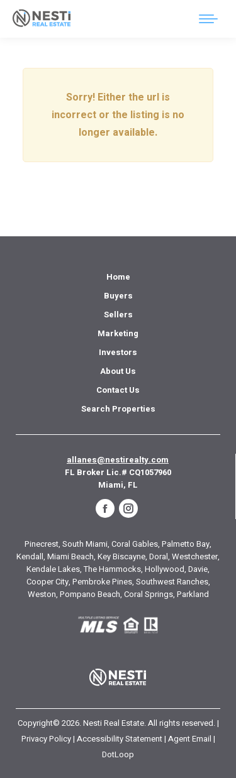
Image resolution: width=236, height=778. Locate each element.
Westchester (195, 556)
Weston (42, 594)
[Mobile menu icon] (208, 19)
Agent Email (189, 739)
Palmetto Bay (186, 544)
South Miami (85, 544)
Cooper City (47, 582)
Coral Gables (134, 544)
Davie (198, 569)
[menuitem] (118, 277)
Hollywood (164, 569)
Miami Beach (70, 556)
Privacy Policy (46, 739)
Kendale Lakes (53, 569)
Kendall (29, 556)
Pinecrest (42, 544)
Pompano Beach (90, 594)
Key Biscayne (121, 556)
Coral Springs (148, 594)
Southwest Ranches (172, 582)
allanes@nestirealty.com (118, 460)
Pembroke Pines (102, 582)
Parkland (193, 594)
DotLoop (118, 754)
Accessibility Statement (119, 739)
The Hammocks (112, 569)
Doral (158, 556)
